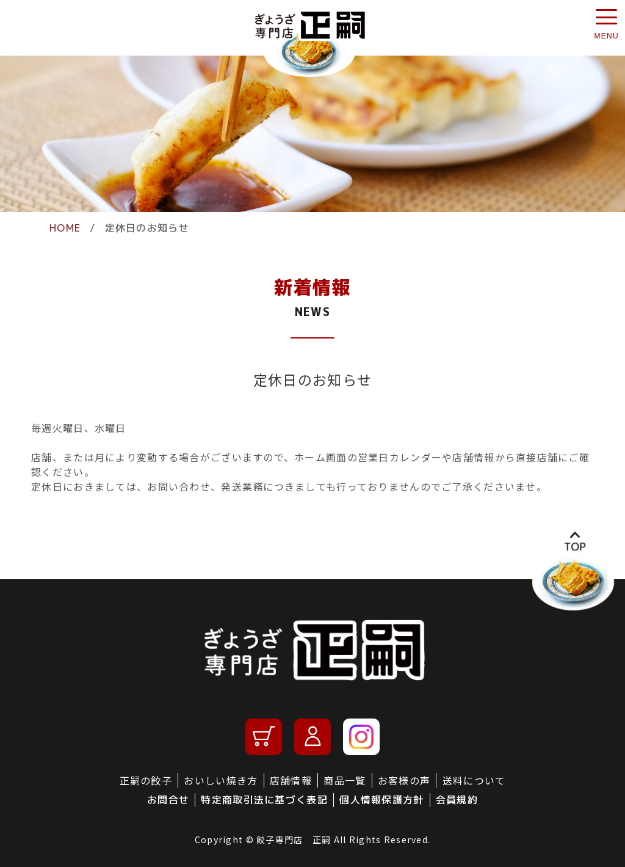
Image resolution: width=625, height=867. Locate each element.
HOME (65, 228)
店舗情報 (291, 780)
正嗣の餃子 (146, 780)
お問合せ (168, 800)
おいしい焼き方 (221, 780)
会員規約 (457, 800)
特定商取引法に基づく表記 (264, 800)
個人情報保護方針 (381, 800)
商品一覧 (344, 780)
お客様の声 (404, 780)
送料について (474, 780)
